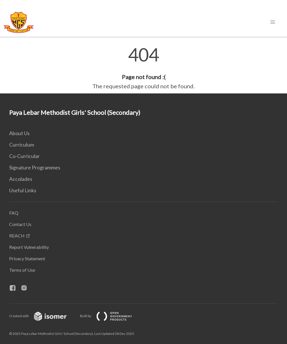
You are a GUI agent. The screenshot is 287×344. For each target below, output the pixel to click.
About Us (19, 133)
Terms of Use (22, 270)
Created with (42, 316)
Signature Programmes (34, 167)
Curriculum (21, 144)
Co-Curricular (24, 156)
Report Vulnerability (29, 247)
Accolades (20, 179)
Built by (110, 316)
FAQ (13, 212)
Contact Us (20, 224)
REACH (17, 235)
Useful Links (22, 190)
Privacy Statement (27, 258)
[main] (143, 68)
